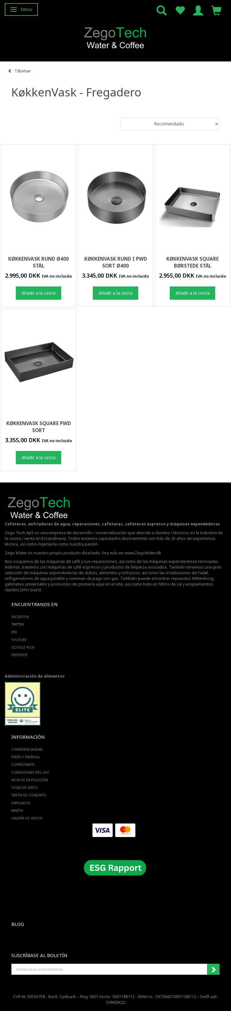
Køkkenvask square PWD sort (38, 427)
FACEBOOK (20, 617)
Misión (17, 810)
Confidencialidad (27, 749)
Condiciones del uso (30, 772)
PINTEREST (19, 655)
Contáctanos (22, 764)
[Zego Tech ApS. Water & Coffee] (115, 37)
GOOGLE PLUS (22, 647)
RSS (14, 632)
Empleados (20, 803)
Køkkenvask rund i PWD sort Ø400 (115, 262)
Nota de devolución (29, 780)
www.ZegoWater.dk (143, 553)
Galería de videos (26, 818)
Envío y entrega (25, 757)
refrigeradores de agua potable (35, 578)
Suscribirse (213, 969)
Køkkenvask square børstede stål (192, 262)
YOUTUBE (19, 640)
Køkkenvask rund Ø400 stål (38, 262)
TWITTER (17, 624)
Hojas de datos (24, 787)
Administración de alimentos (35, 676)
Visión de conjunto (28, 795)
